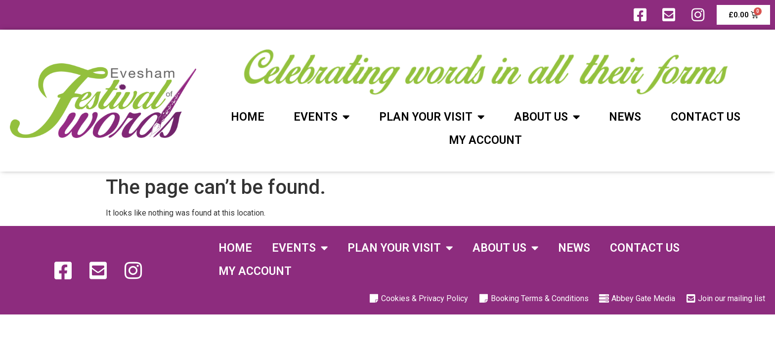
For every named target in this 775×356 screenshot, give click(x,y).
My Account (485, 140)
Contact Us (705, 117)
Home (247, 117)
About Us (547, 117)
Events (321, 117)
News (625, 117)
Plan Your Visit (431, 117)
